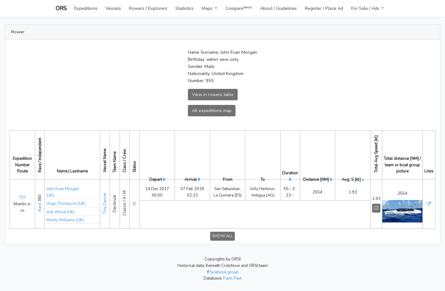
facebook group (223, 272)
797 (22, 197)
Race (40, 207)
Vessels (113, 8)
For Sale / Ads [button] (365, 8)
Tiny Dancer (105, 203)
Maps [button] (207, 8)
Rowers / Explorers (148, 8)
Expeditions (85, 8)
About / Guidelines (278, 8)
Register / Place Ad (324, 8)
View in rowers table (213, 94)
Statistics (184, 8)
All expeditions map (211, 110)
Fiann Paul (232, 278)
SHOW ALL (222, 236)
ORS (61, 8)
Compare (238, 8)
